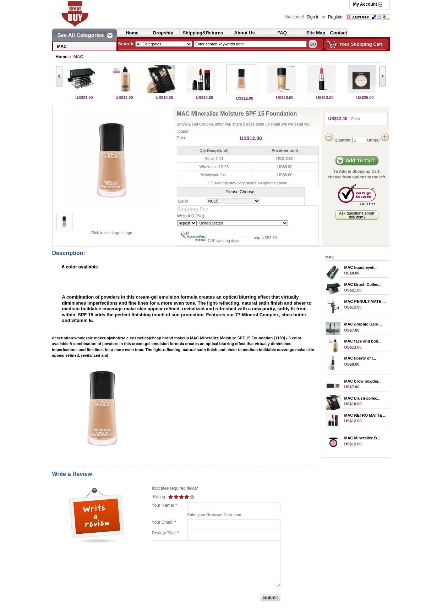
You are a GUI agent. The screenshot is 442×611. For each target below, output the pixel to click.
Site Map (315, 32)
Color (183, 201)
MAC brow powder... (363, 381)
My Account (365, 4)
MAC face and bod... (363, 341)
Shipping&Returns (202, 32)
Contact (338, 32)
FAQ (282, 32)
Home (132, 32)
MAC (62, 46)
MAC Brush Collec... (363, 284)
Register (336, 17)
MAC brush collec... (362, 398)
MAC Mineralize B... (362, 438)
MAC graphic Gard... (363, 324)
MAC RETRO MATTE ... (365, 415)
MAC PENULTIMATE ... (365, 301)
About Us (244, 32)
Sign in (313, 17)
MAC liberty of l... (360, 358)
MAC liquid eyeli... (361, 267)
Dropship (163, 32)
